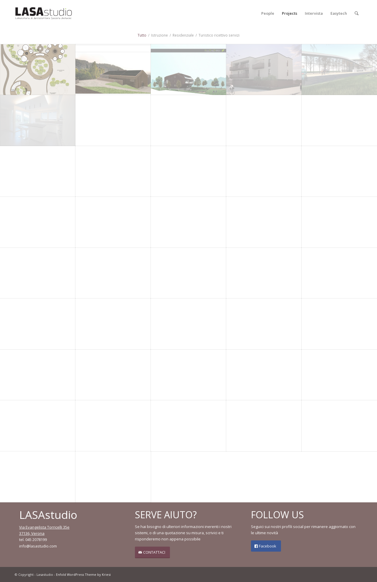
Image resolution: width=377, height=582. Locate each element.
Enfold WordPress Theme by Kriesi (83, 574)
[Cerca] (356, 13)
